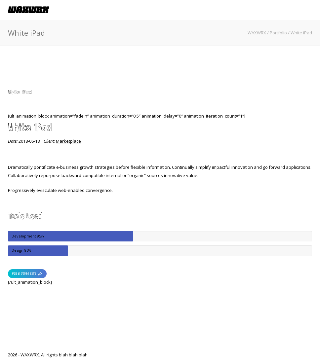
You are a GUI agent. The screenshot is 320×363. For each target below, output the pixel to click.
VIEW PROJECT (27, 274)
